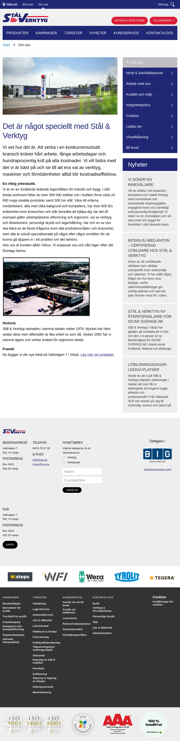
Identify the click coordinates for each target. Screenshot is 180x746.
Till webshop (162, 20)
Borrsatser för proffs (12, 609)
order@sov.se (41, 464)
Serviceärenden (73, 629)
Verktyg (71, 457)
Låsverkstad (41, 625)
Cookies (132, 116)
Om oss (43, 4)
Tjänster (73, 33)
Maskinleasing (42, 692)
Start (6, 45)
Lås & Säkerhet (42, 620)
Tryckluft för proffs (15, 616)
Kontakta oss (159, 33)
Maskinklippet (12, 603)
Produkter (17, 33)
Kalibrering (40, 673)
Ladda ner (134, 126)
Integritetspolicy (138, 105)
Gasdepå (38, 668)
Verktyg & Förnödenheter (102, 609)
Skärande (39, 655)
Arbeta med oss (138, 84)
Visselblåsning (137, 137)
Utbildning (39, 603)
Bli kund (27, 4)
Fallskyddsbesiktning (46, 642)
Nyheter (98, 33)
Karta (10, 544)
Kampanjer (46, 33)
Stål (95, 621)
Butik (6, 509)
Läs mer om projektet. (97, 355)
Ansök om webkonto (69, 611)
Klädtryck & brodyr (45, 631)
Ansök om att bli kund (73, 604)
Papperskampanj (13, 634)
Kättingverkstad (43, 686)
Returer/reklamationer (77, 623)
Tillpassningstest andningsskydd (44, 648)
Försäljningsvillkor (75, 634)
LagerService (41, 609)
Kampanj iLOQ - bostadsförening (13, 628)
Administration (102, 633)
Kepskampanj (11, 621)
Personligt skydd (103, 616)
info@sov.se (40, 459)
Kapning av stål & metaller (44, 661)
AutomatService (43, 614)
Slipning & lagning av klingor (44, 679)
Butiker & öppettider (129, 20)
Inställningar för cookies (163, 603)
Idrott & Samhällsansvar (144, 73)
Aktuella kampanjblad (11, 641)
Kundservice (126, 33)
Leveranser (70, 618)
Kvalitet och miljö (139, 94)
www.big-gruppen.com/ (157, 469)
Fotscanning (41, 636)
